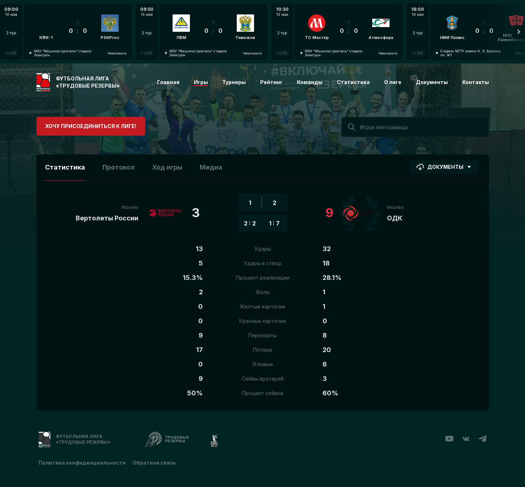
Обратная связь (155, 463)
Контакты (475, 82)
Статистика (353, 82)
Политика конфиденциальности (82, 463)
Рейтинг (271, 82)
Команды (309, 82)
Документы (432, 82)
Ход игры (167, 167)
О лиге (392, 82)
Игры (201, 82)
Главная (168, 82)
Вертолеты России (107, 218)
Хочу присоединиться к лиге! (90, 126)
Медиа (211, 167)
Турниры (234, 82)
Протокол (118, 167)
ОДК (394, 218)
